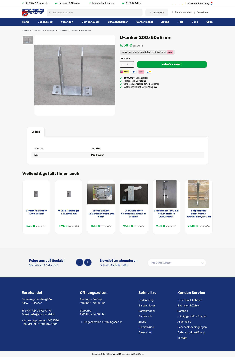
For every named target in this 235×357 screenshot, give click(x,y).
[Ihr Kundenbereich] (190, 12)
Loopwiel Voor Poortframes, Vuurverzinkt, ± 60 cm (198, 213)
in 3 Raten (145, 52)
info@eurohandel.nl (43, 314)
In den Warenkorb (172, 64)
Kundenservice (165, 12)
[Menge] (127, 64)
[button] (208, 12)
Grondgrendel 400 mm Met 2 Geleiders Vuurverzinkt (166, 213)
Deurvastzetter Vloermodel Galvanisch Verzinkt (133, 213)
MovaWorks (138, 354)
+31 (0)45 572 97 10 (38, 310)
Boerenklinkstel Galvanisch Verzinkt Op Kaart (101, 213)
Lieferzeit (137, 12)
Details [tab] (35, 131)
